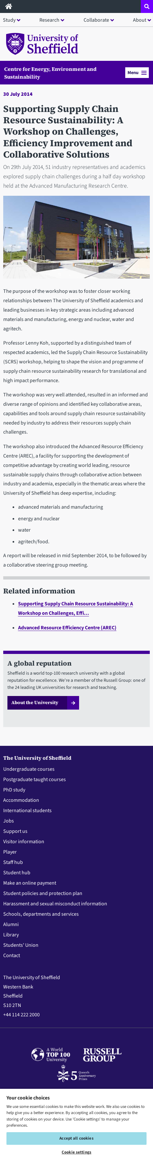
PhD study (14, 789)
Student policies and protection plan (42, 893)
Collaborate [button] (96, 20)
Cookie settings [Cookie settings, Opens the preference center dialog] (76, 1152)
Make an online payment (29, 883)
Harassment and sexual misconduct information (55, 903)
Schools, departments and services (41, 914)
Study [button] (9, 20)
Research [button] (49, 20)
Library (11, 934)
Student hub (16, 872)
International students (27, 810)
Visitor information (23, 841)
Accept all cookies (76, 1138)
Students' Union (20, 945)
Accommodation (21, 800)
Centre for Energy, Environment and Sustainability (50, 72)
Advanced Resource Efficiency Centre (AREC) (67, 627)
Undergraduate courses (29, 769)
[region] (76, 1124)
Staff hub (13, 862)
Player (10, 852)
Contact (11, 955)
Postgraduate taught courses (34, 779)
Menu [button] (137, 72)
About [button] (139, 20)
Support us (15, 831)
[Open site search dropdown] (147, 6)
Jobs (8, 820)
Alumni (11, 924)
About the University (34, 702)
